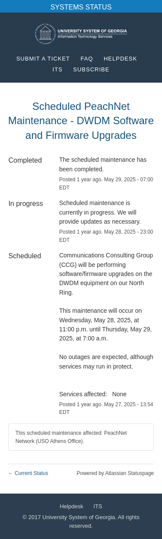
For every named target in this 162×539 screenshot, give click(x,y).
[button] (91, 69)
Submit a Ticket (43, 58)
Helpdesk (120, 58)
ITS (58, 69)
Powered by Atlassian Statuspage (115, 473)
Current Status (28, 473)
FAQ (86, 58)
